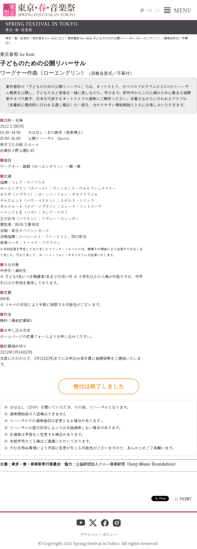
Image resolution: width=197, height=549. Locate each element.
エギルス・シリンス (77, 200)
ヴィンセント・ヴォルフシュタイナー (84, 188)
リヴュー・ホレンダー (60, 218)
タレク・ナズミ (55, 212)
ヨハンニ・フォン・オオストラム (66, 194)
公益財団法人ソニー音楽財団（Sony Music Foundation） (127, 464)
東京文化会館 (11, 144)
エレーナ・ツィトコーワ (81, 206)
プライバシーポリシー (99, 534)
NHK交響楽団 (27, 224)
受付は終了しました (98, 386)
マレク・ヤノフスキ (28, 182)
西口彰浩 (78, 236)
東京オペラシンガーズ (30, 230)
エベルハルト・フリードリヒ (43, 236)
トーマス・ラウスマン (42, 242)
